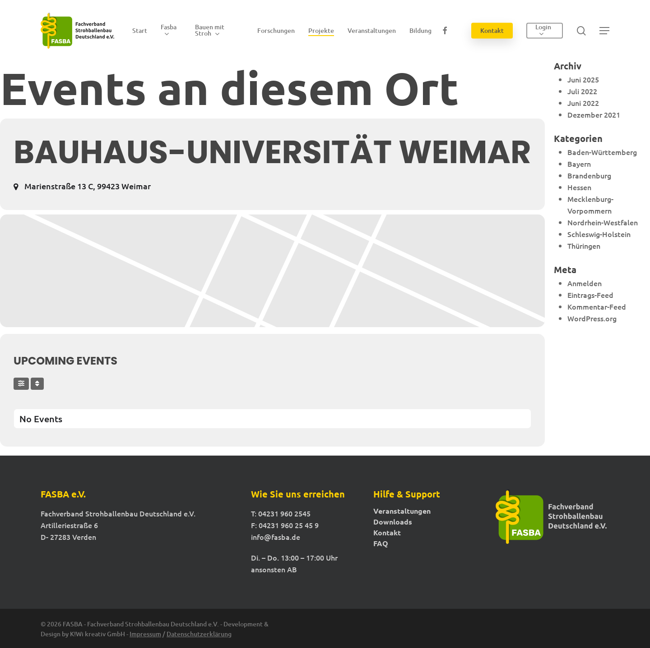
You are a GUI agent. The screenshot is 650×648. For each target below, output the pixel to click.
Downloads (392, 521)
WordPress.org (592, 318)
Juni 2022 (583, 103)
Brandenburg (589, 175)
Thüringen (583, 246)
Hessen (579, 187)
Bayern (579, 164)
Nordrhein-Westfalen (602, 222)
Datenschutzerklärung (199, 634)
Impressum (145, 634)
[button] (604, 31)
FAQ (380, 543)
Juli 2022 (582, 91)
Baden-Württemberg (602, 152)
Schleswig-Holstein (599, 234)
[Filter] (21, 384)
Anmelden (584, 283)
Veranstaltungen (402, 511)
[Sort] (37, 384)
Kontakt (387, 532)
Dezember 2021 (593, 114)
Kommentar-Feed (596, 306)
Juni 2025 (583, 79)
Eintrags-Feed (590, 295)
